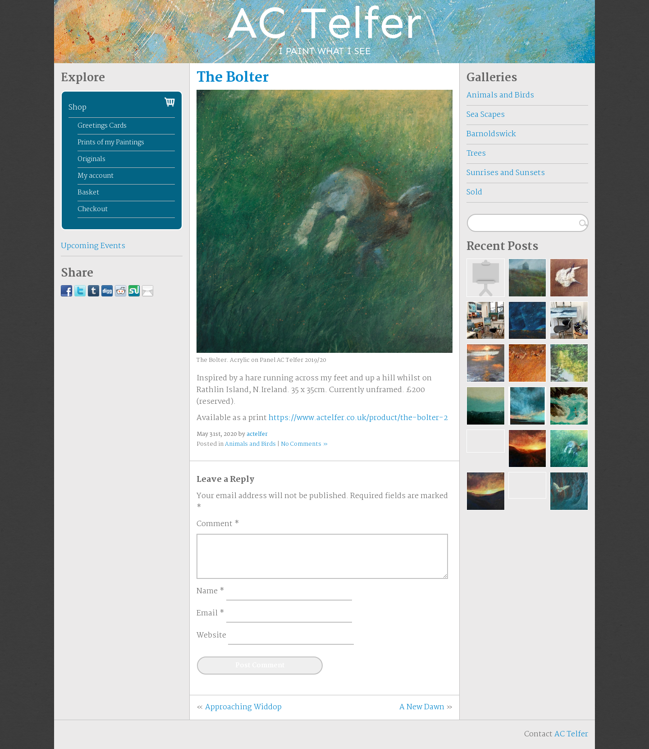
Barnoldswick (491, 134)
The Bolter (233, 77)
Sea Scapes (485, 115)
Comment (218, 524)
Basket (88, 192)
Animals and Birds (250, 444)
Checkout (93, 209)
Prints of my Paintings (111, 142)
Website (211, 636)
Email (210, 614)
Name (210, 591)
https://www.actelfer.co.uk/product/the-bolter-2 (358, 418)
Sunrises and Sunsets (505, 173)
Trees (476, 154)
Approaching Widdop (243, 707)
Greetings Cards (102, 125)
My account (96, 176)
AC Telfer (571, 734)
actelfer (257, 434)
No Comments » (304, 444)
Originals (91, 159)
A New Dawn (421, 707)
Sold (474, 192)
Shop (78, 108)
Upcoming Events (93, 246)
